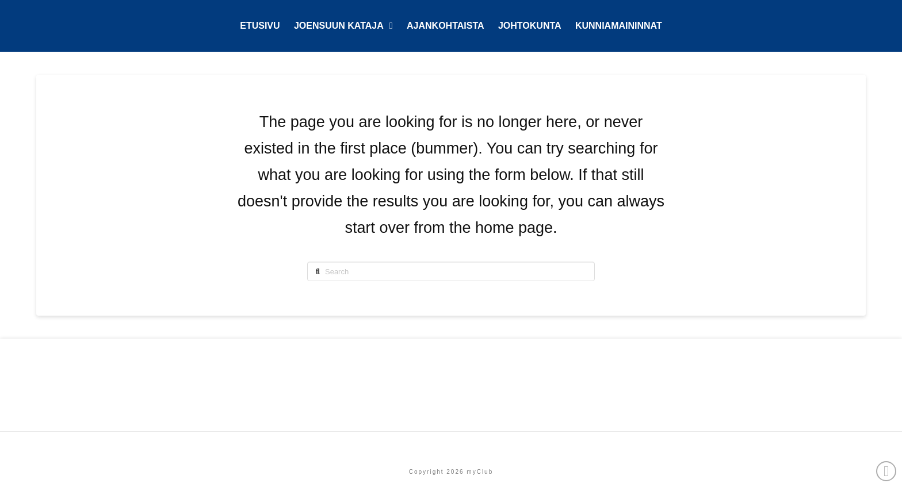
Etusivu (450, 447)
